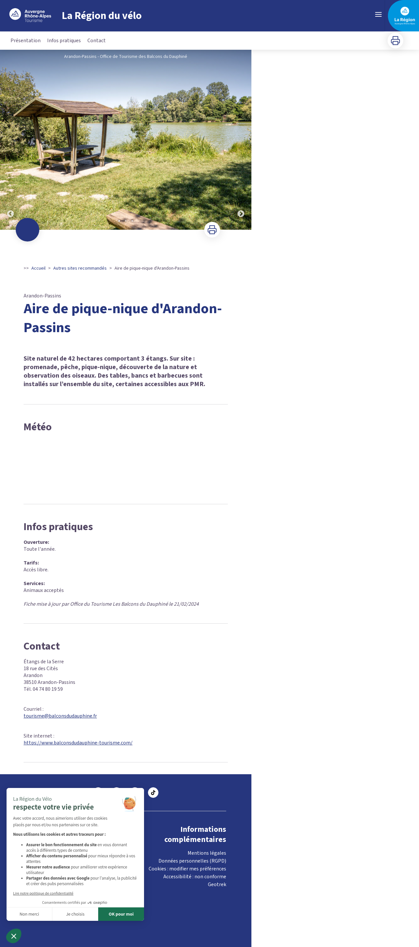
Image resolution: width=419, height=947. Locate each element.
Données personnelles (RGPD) (192, 861)
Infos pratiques (64, 40)
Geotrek (217, 884)
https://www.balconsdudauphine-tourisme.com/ (78, 742)
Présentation (25, 40)
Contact (96, 40)
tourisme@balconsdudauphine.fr (60, 716)
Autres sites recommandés (80, 268)
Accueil (38, 268)
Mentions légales (207, 853)
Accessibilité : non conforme (194, 876)
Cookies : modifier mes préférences (187, 868)
